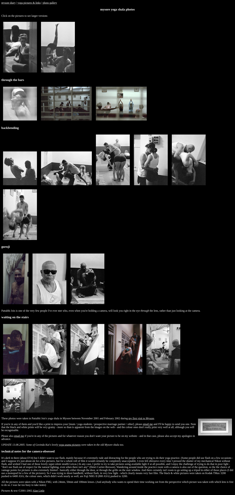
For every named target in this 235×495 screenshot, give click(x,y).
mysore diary (8, 2)
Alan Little (39, 490)
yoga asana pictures (69, 444)
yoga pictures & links (29, 2)
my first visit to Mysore (141, 418)
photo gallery (50, 2)
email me (148, 424)
